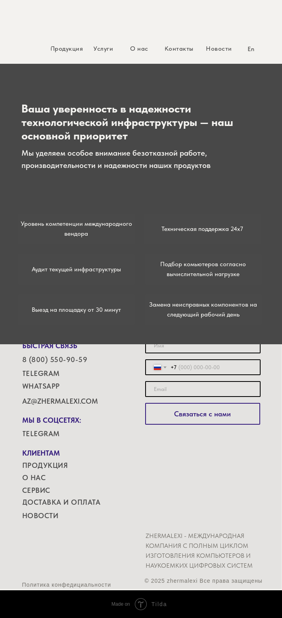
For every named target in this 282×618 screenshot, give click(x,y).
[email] (203, 389)
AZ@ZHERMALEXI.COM (60, 401)
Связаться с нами (202, 414)
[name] (203, 345)
